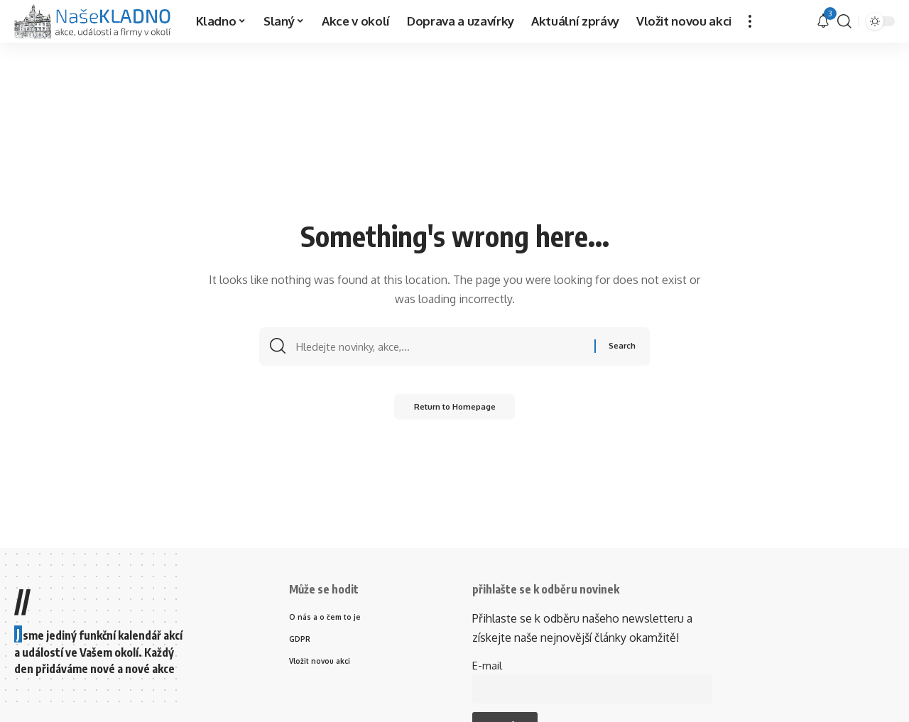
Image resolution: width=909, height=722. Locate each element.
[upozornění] (823, 21)
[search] (844, 21)
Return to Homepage (455, 410)
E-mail (487, 665)
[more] (750, 21)
